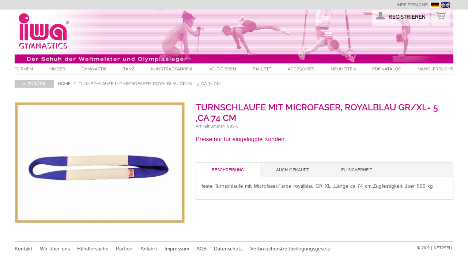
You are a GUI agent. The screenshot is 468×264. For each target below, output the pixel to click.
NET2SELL (443, 248)
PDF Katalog (386, 69)
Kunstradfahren (171, 69)
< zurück (34, 84)
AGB (201, 249)
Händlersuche (435, 69)
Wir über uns (55, 249)
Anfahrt (148, 249)
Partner (124, 249)
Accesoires (301, 69)
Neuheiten (343, 69)
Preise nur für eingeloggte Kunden (240, 139)
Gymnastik (94, 69)
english (445, 5)
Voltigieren (222, 69)
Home (64, 83)
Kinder (57, 69)
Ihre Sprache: (413, 4)
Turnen (24, 69)
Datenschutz (228, 249)
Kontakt (24, 249)
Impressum (177, 249)
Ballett (262, 69)
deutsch (434, 5)
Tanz (129, 69)
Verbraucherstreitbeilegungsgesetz (290, 249)
